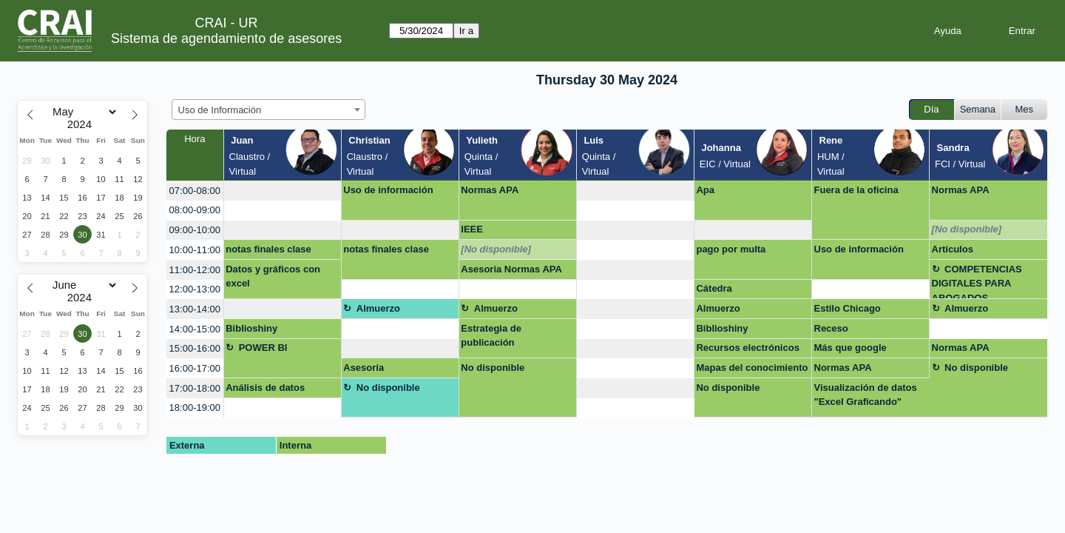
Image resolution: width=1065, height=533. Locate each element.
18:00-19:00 (194, 407)
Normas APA (489, 189)
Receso (831, 328)
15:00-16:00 (194, 348)
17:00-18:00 (194, 388)
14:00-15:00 (194, 329)
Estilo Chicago (847, 308)
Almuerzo (378, 308)
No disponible (492, 367)
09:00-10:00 (194, 229)
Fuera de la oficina (856, 189)
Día (931, 109)
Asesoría (363, 367)
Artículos (952, 249)
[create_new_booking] (282, 191)
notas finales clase (268, 249)
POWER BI (263, 347)
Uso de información (388, 189)
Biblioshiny (251, 328)
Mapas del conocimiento (752, 367)
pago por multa (730, 249)
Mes (1024, 109)
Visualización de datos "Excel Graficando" (865, 395)
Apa (705, 189)
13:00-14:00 (194, 309)
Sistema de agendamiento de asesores (226, 38)
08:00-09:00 (194, 209)
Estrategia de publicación (491, 336)
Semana (977, 109)
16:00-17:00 (194, 368)
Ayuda (947, 30)
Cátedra (713, 288)
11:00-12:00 (194, 269)
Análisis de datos (265, 387)
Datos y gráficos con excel (273, 276)
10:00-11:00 (194, 249)
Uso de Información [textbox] (220, 109)
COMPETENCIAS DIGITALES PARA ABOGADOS (977, 282)
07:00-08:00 (194, 190)
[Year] (82, 124)
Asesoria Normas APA (511, 269)
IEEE (472, 229)
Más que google (850, 347)
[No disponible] (967, 229)
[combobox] (268, 109)
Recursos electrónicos (747, 347)
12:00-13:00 (194, 289)
